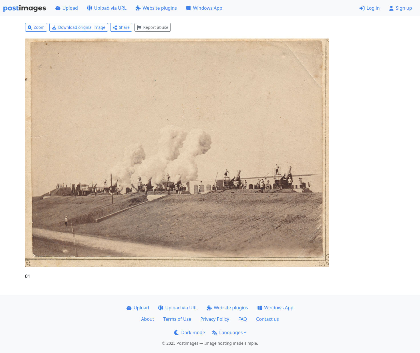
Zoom (36, 27)
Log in (369, 8)
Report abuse (152, 27)
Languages (227, 332)
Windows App (204, 8)
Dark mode (189, 332)
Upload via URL (106, 8)
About (147, 319)
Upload (66, 8)
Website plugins (156, 8)
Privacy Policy (214, 319)
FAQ (242, 319)
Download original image (78, 27)
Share (121, 27)
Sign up (400, 8)
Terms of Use (177, 319)
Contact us (267, 319)
